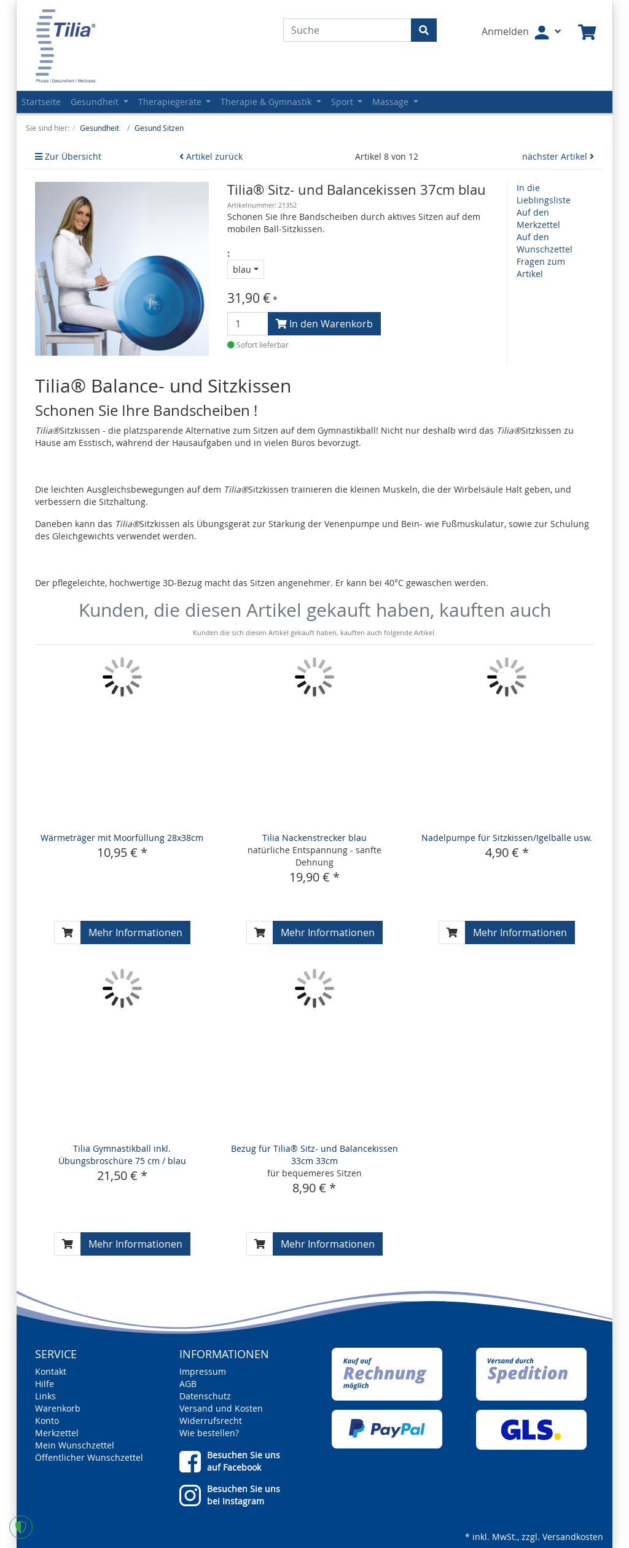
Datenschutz (205, 1396)
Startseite (41, 102)
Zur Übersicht (68, 156)
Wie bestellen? (209, 1433)
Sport (343, 102)
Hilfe (44, 1384)
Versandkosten (572, 1536)
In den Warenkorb (324, 323)
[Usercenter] (521, 32)
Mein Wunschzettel (74, 1445)
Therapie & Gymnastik (267, 102)
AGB (188, 1384)
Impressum (202, 1371)
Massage (391, 102)
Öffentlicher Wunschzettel (89, 1457)
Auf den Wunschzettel (544, 243)
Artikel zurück (211, 156)
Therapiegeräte (171, 102)
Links (45, 1396)
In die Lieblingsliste (544, 194)
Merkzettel (57, 1433)
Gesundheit (96, 102)
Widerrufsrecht (210, 1420)
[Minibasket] (587, 32)
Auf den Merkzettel (538, 218)
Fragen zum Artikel (541, 268)
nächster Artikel (558, 156)
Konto (47, 1420)
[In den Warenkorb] (67, 932)
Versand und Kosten (221, 1408)
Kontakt (50, 1371)
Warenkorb (57, 1408)
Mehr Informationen (135, 932)
